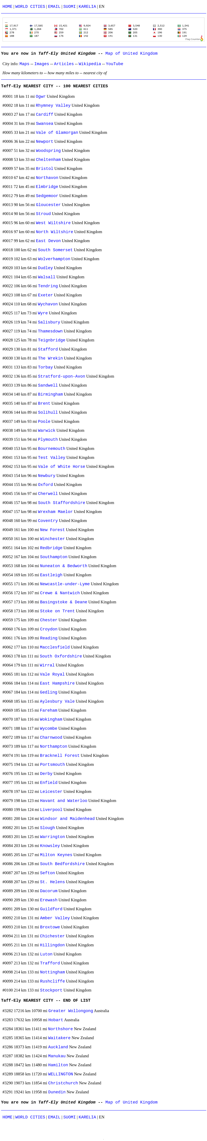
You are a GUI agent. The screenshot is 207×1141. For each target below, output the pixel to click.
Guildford (51, 909)
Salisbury (49, 322)
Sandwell (48, 385)
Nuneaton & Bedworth (63, 566)
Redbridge (51, 548)
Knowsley (50, 846)
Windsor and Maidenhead (67, 818)
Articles (64, 64)
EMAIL (54, 6)
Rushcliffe (52, 981)
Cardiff (44, 114)
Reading (49, 638)
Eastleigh (51, 575)
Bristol (44, 168)
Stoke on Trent (57, 611)
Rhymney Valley (53, 105)
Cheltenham (48, 159)
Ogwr (41, 96)
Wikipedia (90, 64)
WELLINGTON (60, 1074)
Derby (46, 773)
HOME (7, 6)
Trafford (50, 963)
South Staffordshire (61, 503)
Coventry (48, 521)
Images (41, 64)
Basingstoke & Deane (63, 602)
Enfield (49, 782)
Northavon (47, 178)
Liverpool (51, 810)
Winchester (52, 539)
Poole (44, 421)
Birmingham (50, 394)
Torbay (45, 367)
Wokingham (51, 719)
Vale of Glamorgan (57, 132)
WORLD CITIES (30, 6)
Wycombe (48, 728)
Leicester (51, 791)
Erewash (49, 900)
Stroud (43, 214)
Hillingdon (52, 945)
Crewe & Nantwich (60, 593)
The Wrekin (50, 358)
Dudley (45, 268)
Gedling (48, 692)
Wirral (47, 665)
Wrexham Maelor (55, 512)
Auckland (58, 1047)
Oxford (45, 484)
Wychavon (48, 304)
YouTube (114, 64)
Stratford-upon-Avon (61, 376)
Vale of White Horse (61, 466)
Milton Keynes (56, 855)
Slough (47, 828)
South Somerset (55, 250)
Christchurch (63, 1083)
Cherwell (48, 493)
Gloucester (48, 205)
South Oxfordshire (61, 656)
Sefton (47, 873)
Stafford (48, 349)
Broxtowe (50, 927)
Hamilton (58, 1065)
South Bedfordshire (62, 864)
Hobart (55, 1020)
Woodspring (48, 150)
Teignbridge (51, 340)
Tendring (48, 286)
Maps (24, 64)
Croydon (49, 629)
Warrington (52, 837)
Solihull (48, 412)
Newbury (46, 475)
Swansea (44, 123)
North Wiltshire (54, 232)
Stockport (51, 990)
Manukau (57, 1056)
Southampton (53, 557)
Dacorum (49, 891)
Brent (44, 403)
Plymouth (48, 439)
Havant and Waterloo (63, 801)
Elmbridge (47, 187)
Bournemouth (51, 448)
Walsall (46, 277)
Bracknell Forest (60, 755)
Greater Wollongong (70, 1011)
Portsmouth (52, 764)
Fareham (48, 710)
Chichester (52, 936)
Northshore (60, 1029)
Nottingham (52, 972)
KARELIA (87, 6)
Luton (46, 954)
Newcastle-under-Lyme (65, 584)
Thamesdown (50, 331)
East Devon (48, 241)
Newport (44, 141)
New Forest (52, 530)
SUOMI (69, 6)
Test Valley (51, 457)
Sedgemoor (47, 196)
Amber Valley (55, 918)
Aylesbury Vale (57, 701)
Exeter (45, 295)
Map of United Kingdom (131, 53)
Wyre (43, 313)
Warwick (46, 430)
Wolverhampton (54, 259)
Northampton (53, 746)
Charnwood (51, 737)
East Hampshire (57, 683)
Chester (49, 620)
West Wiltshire (53, 223)
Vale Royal (52, 674)
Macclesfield (55, 647)
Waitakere (59, 1038)
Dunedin (57, 1092)
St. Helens (52, 882)
